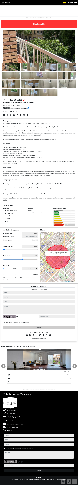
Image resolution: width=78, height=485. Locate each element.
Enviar (39, 327)
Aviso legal (52, 479)
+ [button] (42, 234)
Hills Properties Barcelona (22, 479)
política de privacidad (25, 322)
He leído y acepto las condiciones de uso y (16, 322)
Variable (15, 268)
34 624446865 (43, 289)
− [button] (42, 236)
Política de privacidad (34, 479)
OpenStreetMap (66, 281)
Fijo (6, 268)
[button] (3, 366)
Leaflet (60, 281)
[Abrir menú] (75, 2)
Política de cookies (44, 479)
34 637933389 (34, 289)
